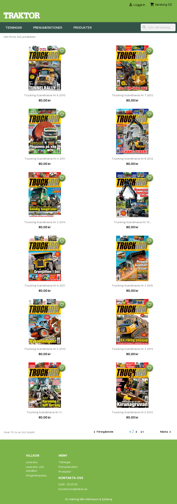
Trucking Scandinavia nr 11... (44, 412)
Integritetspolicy (36, 475)
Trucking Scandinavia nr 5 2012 (132, 412)
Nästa (166, 432)
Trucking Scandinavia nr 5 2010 (44, 349)
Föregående (102, 432)
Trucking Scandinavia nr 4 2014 (132, 349)
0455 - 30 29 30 (68, 484)
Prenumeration (68, 467)
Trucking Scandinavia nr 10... (132, 222)
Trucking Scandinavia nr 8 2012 (132, 158)
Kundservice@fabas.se (73, 489)
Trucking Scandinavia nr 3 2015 (132, 285)
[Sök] (158, 27)
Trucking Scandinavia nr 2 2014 (44, 222)
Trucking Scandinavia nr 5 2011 (44, 158)
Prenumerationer (47, 28)
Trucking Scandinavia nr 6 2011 (44, 285)
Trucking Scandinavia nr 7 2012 (132, 95)
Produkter (82, 28)
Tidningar (13, 28)
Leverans (32, 462)
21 (142, 432)
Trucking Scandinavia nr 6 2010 (44, 95)
